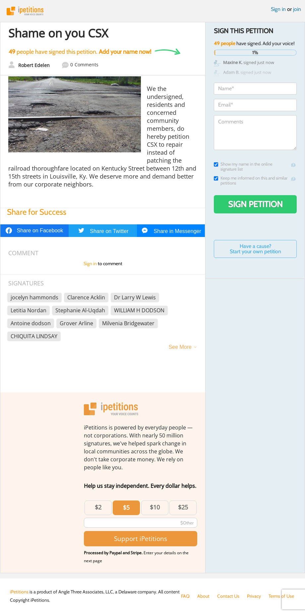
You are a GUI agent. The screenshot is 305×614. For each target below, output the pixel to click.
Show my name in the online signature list (243, 167)
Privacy (254, 596)
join (297, 9)
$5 (126, 507)
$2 (98, 507)
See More (180, 347)
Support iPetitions (140, 538)
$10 (155, 507)
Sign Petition (255, 204)
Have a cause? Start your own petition (255, 249)
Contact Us (228, 596)
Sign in (278, 9)
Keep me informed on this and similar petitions (250, 181)
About (203, 596)
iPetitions (152, 11)
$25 (183, 507)
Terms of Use (281, 596)
